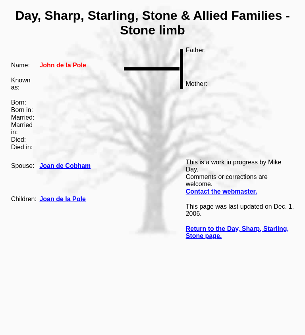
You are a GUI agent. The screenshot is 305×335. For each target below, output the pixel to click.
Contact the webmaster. (221, 191)
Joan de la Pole (62, 199)
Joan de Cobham (65, 165)
